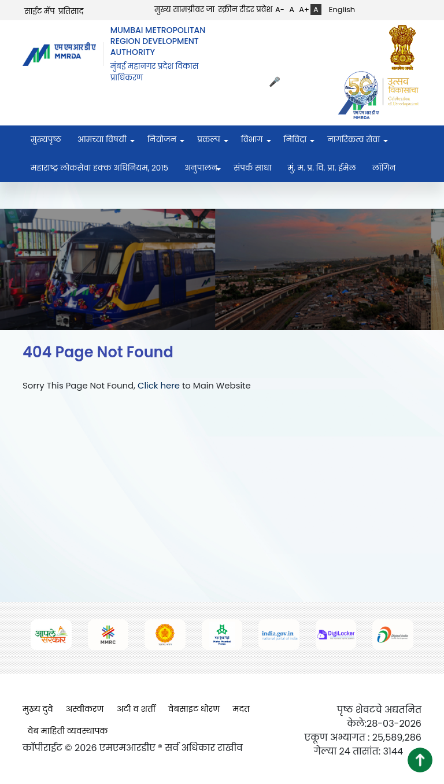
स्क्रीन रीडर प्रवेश (245, 9)
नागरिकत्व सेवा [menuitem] (353, 139)
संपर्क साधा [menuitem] (252, 167)
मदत (241, 709)
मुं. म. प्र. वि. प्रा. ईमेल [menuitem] (321, 167)
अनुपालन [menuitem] (200, 167)
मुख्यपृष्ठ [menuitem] (46, 139)
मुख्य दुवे (38, 709)
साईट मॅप (39, 11)
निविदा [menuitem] (295, 139)
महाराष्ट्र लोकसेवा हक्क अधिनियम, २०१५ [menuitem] (99, 167)
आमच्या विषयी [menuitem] (102, 139)
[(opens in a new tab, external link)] (405, 47)
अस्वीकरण (85, 709)
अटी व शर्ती (136, 709)
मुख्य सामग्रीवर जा (184, 9)
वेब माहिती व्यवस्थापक (68, 731)
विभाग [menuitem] (252, 139)
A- (279, 9)
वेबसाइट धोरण (194, 709)
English (342, 9)
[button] (420, 760)
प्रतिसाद (71, 11)
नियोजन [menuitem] (161, 139)
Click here (159, 385)
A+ (304, 9)
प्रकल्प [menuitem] (208, 139)
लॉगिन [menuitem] (384, 167)
